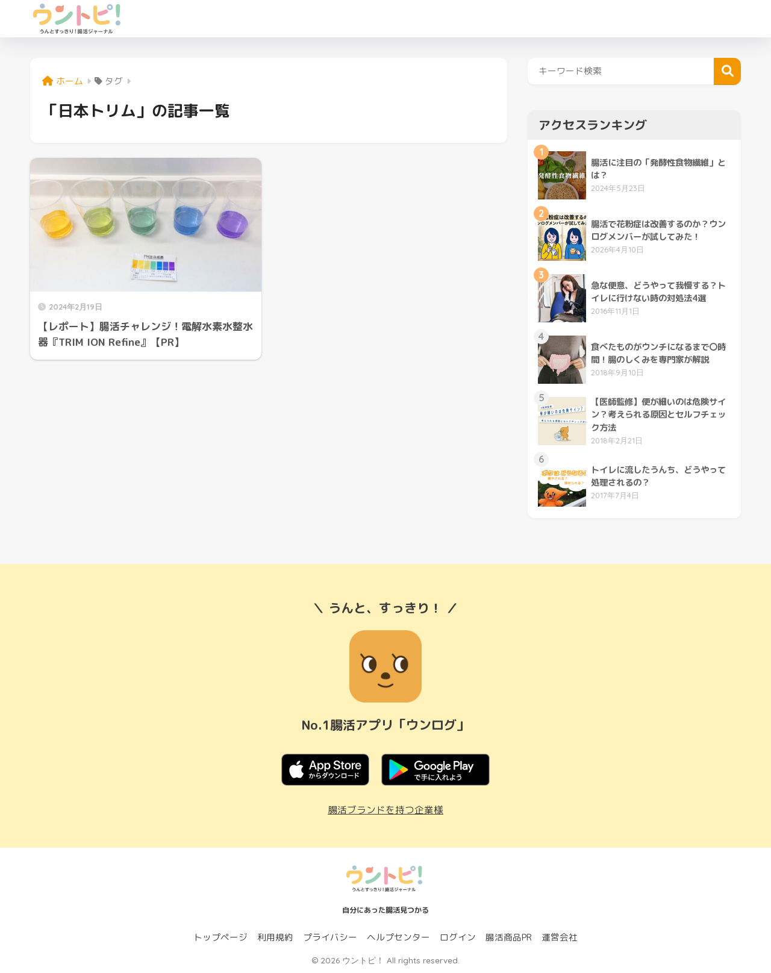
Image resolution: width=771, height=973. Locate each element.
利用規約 (275, 937)
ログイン (458, 937)
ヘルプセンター (398, 937)
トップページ (220, 937)
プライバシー (330, 937)
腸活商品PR (508, 937)
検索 (727, 71)
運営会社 (560, 937)
